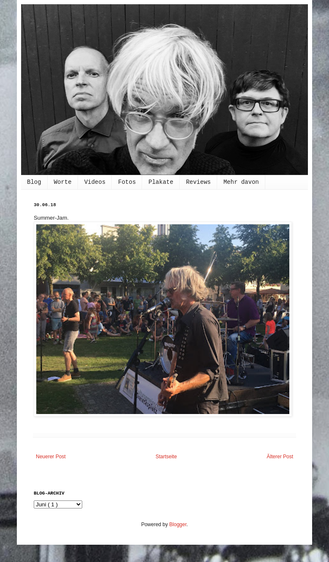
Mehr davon (241, 182)
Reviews (198, 182)
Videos (94, 182)
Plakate (160, 182)
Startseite (166, 457)
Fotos (127, 182)
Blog (34, 182)
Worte (63, 182)
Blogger (177, 524)
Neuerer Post (51, 457)
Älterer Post (280, 457)
